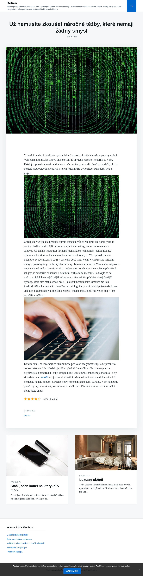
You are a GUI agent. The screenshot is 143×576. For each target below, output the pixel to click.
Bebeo (12, 3)
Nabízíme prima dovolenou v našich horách (25, 543)
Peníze (27, 416)
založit (44, 377)
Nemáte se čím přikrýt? (17, 547)
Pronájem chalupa (14, 552)
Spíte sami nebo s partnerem (19, 539)
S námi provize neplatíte (17, 535)
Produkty (16, 482)
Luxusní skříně (91, 480)
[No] (139, 569)
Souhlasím (72, 571)
